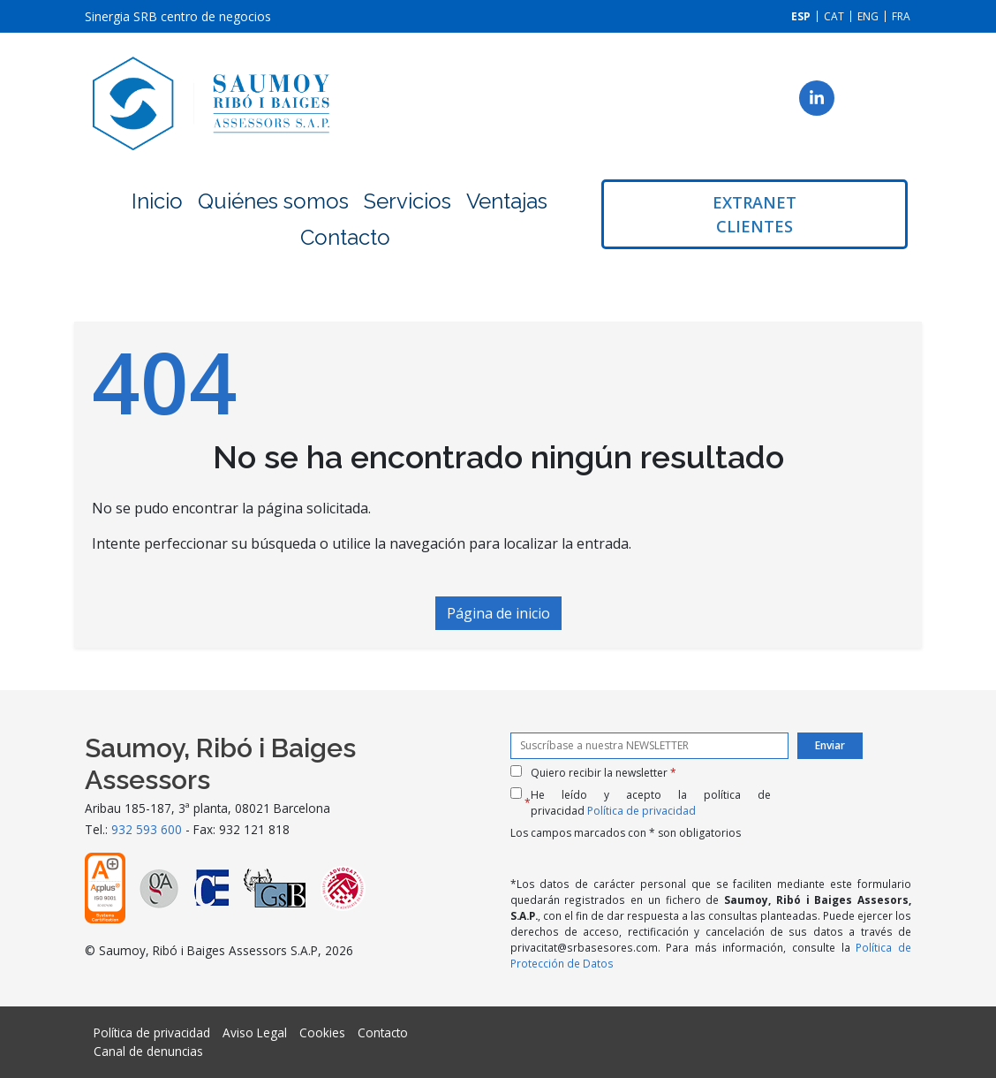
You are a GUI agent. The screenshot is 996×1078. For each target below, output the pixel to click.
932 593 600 (146, 829)
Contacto (345, 237)
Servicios (407, 201)
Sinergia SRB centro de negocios (178, 16)
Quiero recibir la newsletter (603, 772)
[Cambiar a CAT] (834, 16)
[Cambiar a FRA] (901, 16)
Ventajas (506, 201)
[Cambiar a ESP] (801, 16)
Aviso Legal (255, 1032)
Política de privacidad (641, 810)
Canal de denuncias (148, 1051)
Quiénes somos (273, 201)
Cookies (322, 1032)
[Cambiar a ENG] (868, 16)
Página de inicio (498, 613)
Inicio (157, 201)
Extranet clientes (754, 214)
